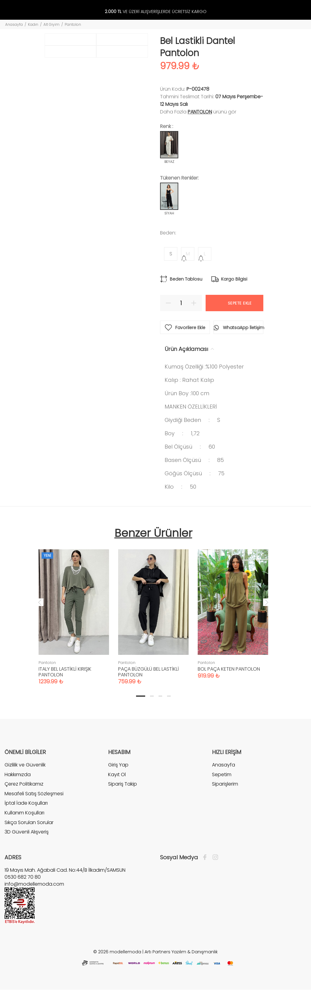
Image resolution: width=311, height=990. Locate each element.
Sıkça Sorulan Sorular (29, 822)
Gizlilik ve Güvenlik (25, 765)
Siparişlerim (225, 783)
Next (266, 602)
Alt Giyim (51, 24)
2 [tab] (152, 696)
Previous (40, 602)
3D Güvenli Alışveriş (27, 831)
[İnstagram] (214, 857)
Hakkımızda (18, 774)
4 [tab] (169, 696)
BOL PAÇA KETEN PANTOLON (229, 668)
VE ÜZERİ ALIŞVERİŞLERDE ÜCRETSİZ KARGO (156, 11)
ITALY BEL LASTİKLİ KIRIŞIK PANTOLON (65, 671)
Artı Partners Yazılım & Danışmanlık (181, 952)
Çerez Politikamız (24, 783)
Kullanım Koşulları (24, 812)
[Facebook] (206, 857)
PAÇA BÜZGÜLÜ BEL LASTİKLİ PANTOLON (148, 671)
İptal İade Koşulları (26, 803)
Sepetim (221, 774)
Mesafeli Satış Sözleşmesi (34, 793)
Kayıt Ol (117, 774)
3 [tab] (160, 696)
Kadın (33, 24)
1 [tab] (140, 696)
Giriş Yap (118, 765)
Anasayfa (14, 24)
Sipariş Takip (122, 783)
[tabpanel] (74, 611)
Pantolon (73, 24)
